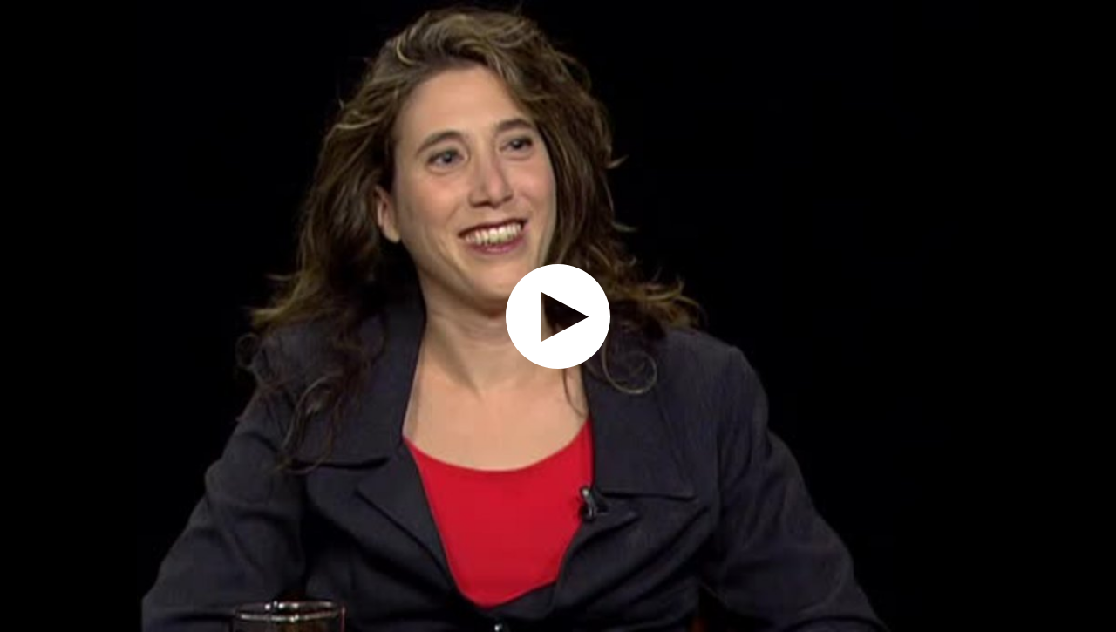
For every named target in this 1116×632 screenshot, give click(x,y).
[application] (558, 316)
